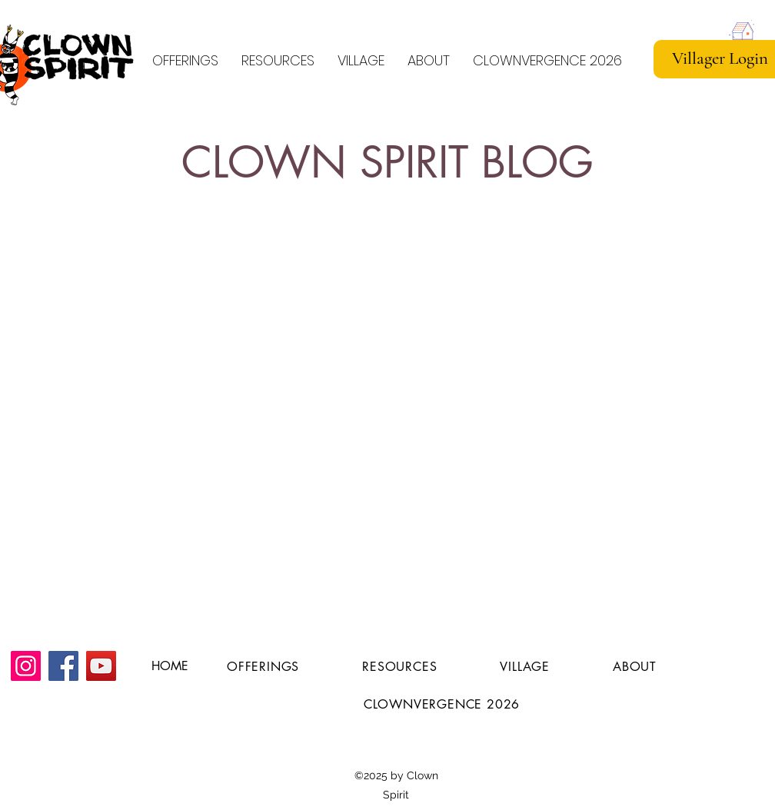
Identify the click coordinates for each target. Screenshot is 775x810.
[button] (278, 53)
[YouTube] (101, 666)
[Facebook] (63, 666)
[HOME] (170, 667)
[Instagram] (26, 666)
